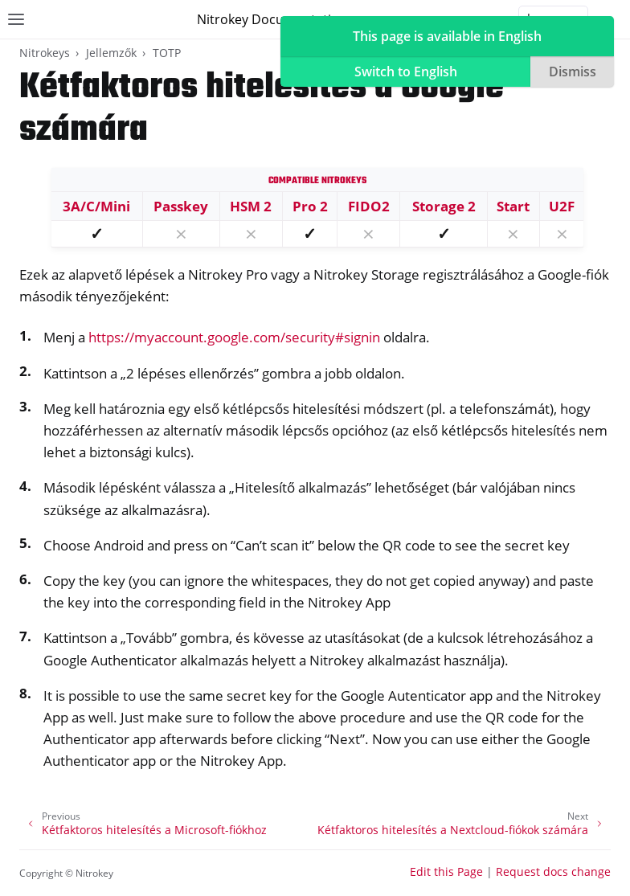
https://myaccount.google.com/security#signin (234, 337)
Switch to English (405, 71)
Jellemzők (111, 52)
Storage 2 (444, 206)
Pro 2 (310, 206)
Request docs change (553, 871)
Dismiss (572, 71)
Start (513, 206)
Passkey (180, 206)
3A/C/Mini (96, 206)
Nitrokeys (44, 52)
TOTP (167, 52)
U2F (562, 206)
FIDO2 (369, 206)
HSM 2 (251, 206)
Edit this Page (446, 871)
